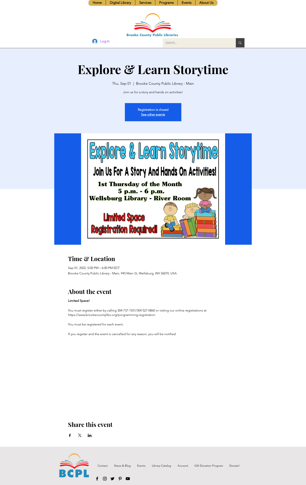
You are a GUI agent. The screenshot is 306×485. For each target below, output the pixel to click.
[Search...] (196, 42)
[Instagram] (104, 478)
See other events (153, 114)
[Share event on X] (80, 435)
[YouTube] (127, 478)
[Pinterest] (120, 478)
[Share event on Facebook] (70, 435)
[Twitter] (112, 478)
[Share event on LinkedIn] (90, 435)
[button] (145, 2)
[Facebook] (97, 478)
